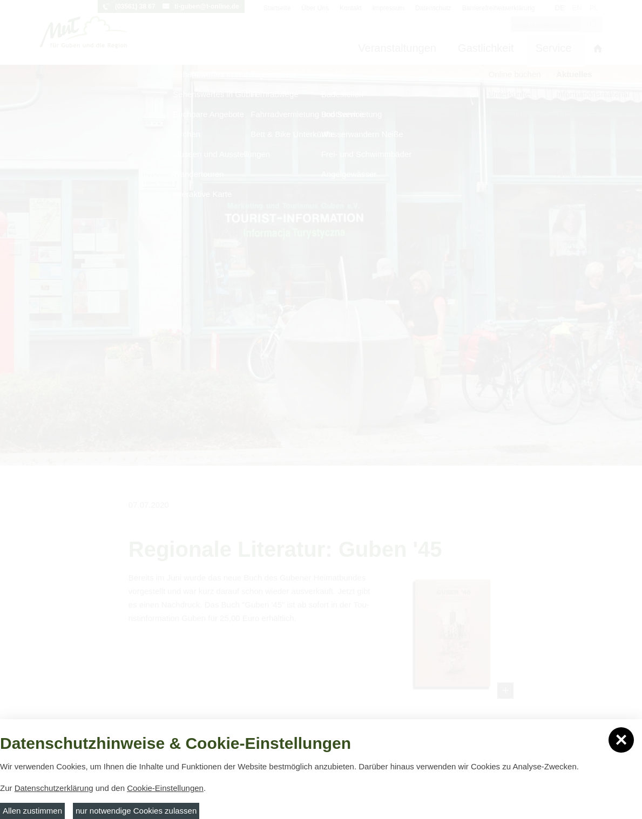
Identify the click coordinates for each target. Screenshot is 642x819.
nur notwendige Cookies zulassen (136, 810)
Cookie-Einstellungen (165, 788)
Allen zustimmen (32, 810)
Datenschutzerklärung (54, 788)
